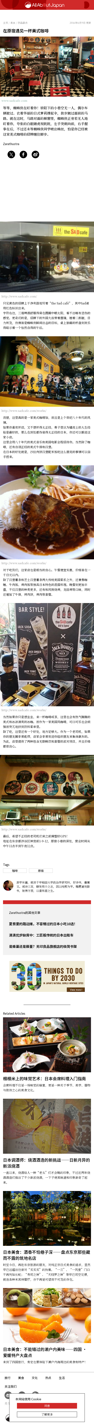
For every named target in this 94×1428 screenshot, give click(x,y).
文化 (35, 1377)
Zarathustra (11, 143)
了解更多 (47, 1414)
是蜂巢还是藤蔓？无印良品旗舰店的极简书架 (43, 946)
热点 (48, 1377)
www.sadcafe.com (14, 100)
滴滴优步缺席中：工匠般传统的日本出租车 (41, 935)
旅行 (8, 1377)
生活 (62, 1377)
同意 (47, 1406)
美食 (21, 1377)
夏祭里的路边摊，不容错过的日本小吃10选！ (43, 923)
